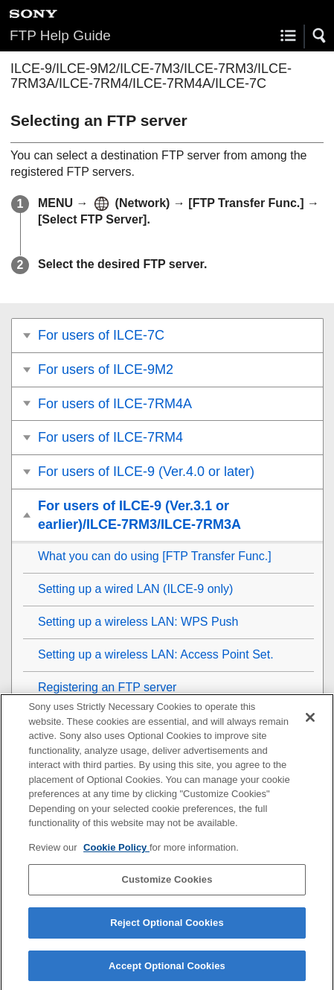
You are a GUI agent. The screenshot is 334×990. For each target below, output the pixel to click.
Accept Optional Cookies (167, 971)
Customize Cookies (166, 885)
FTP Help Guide (60, 35)
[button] (319, 35)
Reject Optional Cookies (167, 927)
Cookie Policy (116, 852)
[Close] (310, 723)
